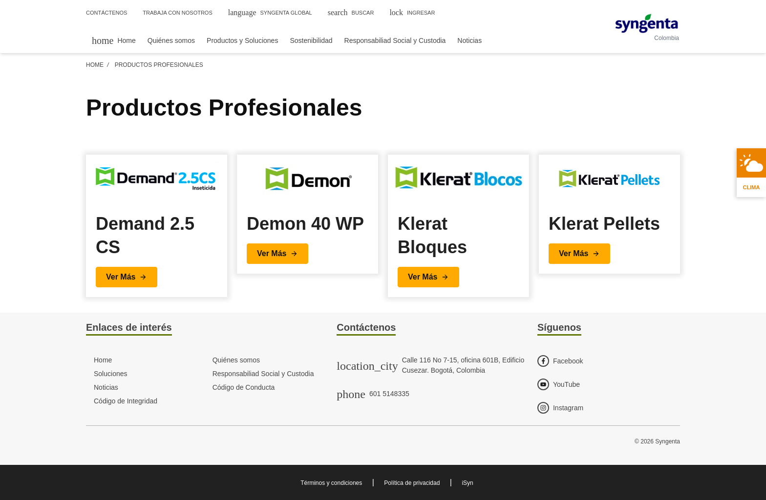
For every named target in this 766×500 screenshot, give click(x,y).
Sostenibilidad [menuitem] (311, 40)
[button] (126, 277)
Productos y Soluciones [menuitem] (242, 40)
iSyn (467, 483)
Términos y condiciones (331, 483)
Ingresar (412, 12)
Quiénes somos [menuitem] (171, 40)
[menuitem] (114, 40)
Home (95, 64)
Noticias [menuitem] (469, 40)
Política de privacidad (412, 483)
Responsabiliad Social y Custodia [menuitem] (395, 40)
